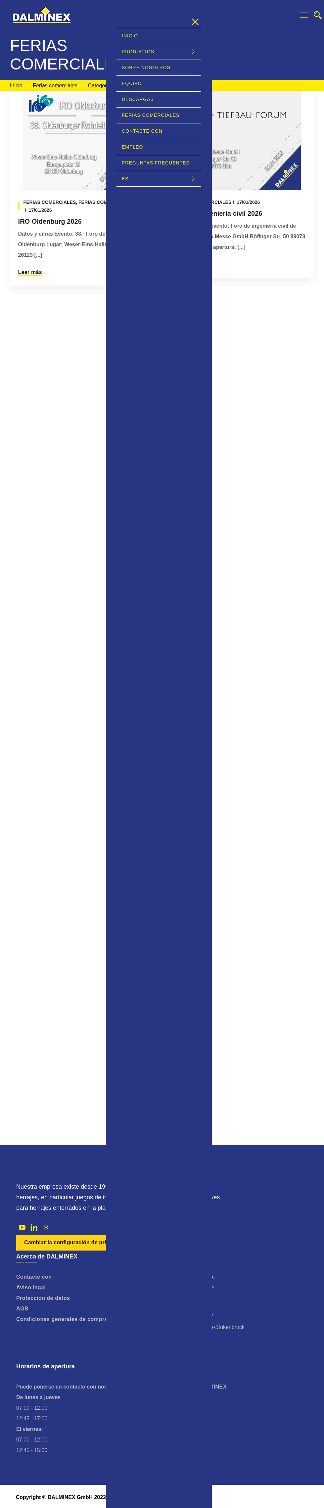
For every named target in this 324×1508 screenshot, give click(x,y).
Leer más (30, 272)
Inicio (16, 85)
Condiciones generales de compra (62, 1319)
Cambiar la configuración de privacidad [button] (75, 1242)
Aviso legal (31, 1287)
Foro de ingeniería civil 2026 (218, 213)
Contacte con (34, 1277)
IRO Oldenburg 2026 (50, 221)
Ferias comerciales (55, 85)
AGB (22, 1308)
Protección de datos (43, 1298)
